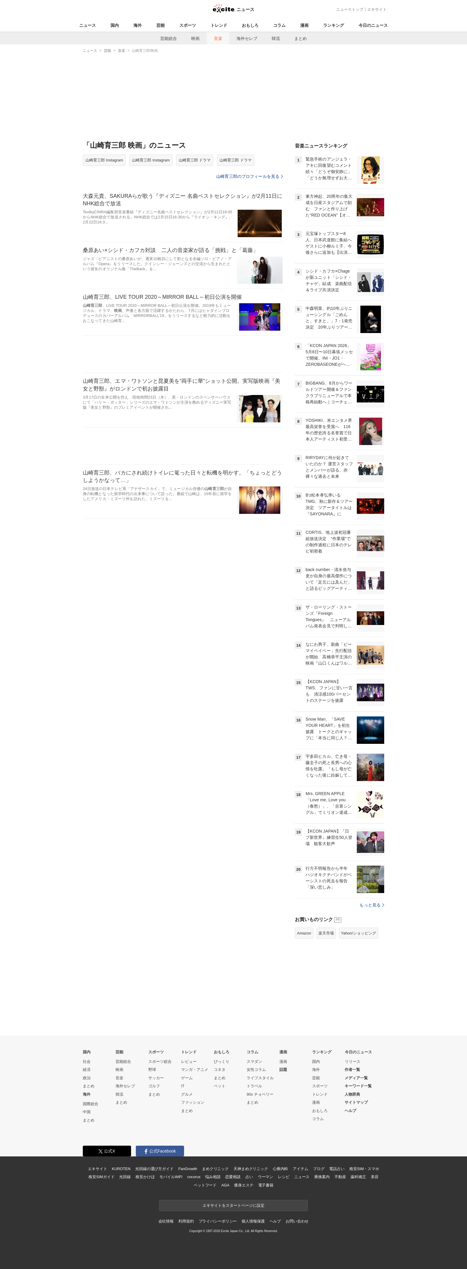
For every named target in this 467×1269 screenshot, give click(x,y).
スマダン (254, 1061)
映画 (195, 38)
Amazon (304, 933)
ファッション (192, 1102)
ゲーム (187, 1078)
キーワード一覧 (358, 1086)
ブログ (319, 1169)
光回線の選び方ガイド (154, 1169)
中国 (87, 1112)
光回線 (125, 1177)
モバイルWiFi (170, 1177)
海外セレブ (246, 38)
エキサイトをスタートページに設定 (233, 1205)
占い (249, 1177)
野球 (152, 1069)
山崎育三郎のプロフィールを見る (249, 176)
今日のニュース (373, 25)
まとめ (300, 38)
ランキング (333, 25)
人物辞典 (352, 1094)
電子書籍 (265, 1185)
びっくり (221, 1061)
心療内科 (280, 1169)
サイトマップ (356, 1102)
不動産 (340, 1177)
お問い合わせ (297, 1221)
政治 (87, 1078)
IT (183, 1086)
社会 (87, 1061)
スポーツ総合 (160, 1061)
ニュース (87, 25)
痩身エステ (243, 1185)
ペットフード (205, 1185)
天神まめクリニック (251, 1169)
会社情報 (166, 1221)
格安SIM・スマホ (364, 1169)
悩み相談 (212, 1177)
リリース (352, 1061)
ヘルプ (350, 1110)
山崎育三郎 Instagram (104, 160)
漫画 (304, 25)
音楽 (218, 38)
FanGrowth (187, 1169)
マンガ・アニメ (194, 1069)
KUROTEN (121, 1169)
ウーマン (265, 1177)
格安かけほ (145, 1177)
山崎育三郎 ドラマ (195, 160)
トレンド (219, 25)
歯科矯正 (358, 1177)
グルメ (187, 1094)
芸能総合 (168, 38)
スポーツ (187, 25)
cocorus (193, 1177)
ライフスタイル (260, 1078)
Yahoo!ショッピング (358, 933)
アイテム (300, 1169)
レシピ (283, 1177)
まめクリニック (215, 1169)
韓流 (276, 38)
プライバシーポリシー (218, 1221)
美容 (375, 1177)
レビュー (189, 1061)
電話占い (336, 1169)
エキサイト (377, 9)
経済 (87, 1069)
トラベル (254, 1086)
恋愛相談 (232, 1177)
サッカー (156, 1078)
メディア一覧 (356, 1078)
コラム (279, 25)
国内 (114, 25)
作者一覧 (352, 1069)
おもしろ (250, 25)
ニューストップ (349, 9)
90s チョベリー (260, 1094)
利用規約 (186, 1221)
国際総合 (90, 1104)
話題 (283, 1069)
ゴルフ (154, 1086)
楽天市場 (326, 933)
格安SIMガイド (101, 1177)
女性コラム (256, 1069)
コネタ (219, 1069)
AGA (225, 1185)
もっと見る (371, 905)
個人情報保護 (253, 1221)
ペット (219, 1086)
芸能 (160, 25)
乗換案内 (321, 1177)
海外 (137, 25)
